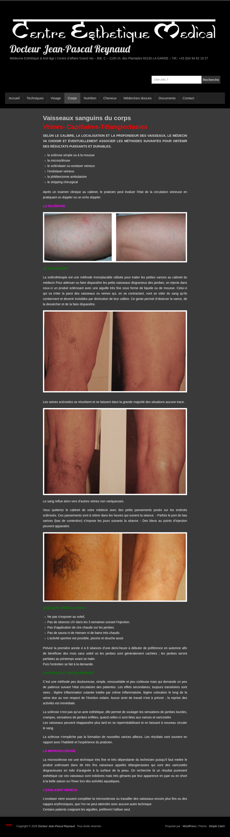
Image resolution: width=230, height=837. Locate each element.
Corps (72, 98)
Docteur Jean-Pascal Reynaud (70, 48)
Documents (167, 98)
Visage (56, 98)
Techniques (35, 98)
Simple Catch (217, 826)
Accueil (14, 98)
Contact (188, 98)
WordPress (189, 826)
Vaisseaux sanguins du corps (87, 118)
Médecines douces (138, 98)
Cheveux (110, 98)
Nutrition (90, 98)
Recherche (211, 80)
